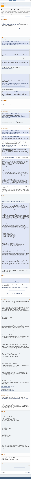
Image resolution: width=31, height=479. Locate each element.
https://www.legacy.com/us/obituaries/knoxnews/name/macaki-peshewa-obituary (14, 85)
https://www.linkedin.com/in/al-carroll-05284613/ (7, 390)
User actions (28, 472)
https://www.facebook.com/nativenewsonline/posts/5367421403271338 (12, 47)
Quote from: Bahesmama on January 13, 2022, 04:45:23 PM (11, 41)
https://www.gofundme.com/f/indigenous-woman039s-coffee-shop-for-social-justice (13, 201)
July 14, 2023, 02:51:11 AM (4, 128)
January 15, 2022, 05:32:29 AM (5, 39)
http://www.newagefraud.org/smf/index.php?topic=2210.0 (10, 121)
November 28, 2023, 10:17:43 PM (5, 455)
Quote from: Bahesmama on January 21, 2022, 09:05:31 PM (11, 136)
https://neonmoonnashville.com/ (11, 157)
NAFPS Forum (4, 3)
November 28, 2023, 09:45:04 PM (5, 395)
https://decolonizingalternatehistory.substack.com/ (7, 386)
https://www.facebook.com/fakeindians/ (7, 68)
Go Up (2, 472)
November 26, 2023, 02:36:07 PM (5, 299)
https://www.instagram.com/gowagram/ (19, 186)
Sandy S (3, 411)
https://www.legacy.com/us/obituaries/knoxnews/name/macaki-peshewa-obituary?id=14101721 (15, 28)
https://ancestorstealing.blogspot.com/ (14, 70)
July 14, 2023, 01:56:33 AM (4, 111)
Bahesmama (4, 19)
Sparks (3, 37)
